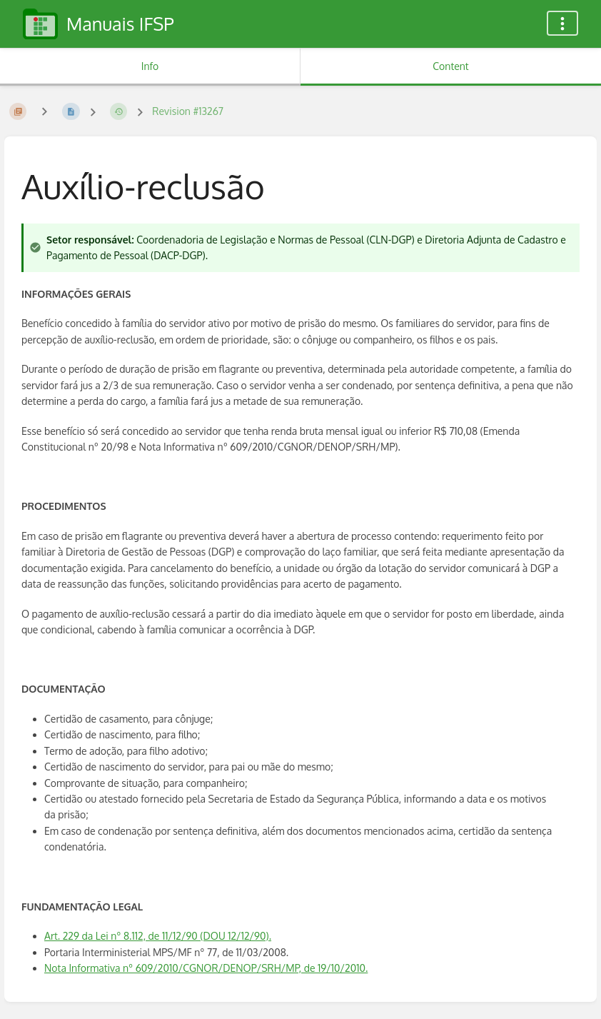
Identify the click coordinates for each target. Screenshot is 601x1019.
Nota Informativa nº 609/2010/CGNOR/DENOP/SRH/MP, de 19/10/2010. (206, 968)
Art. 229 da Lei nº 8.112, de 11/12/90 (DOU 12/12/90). (157, 936)
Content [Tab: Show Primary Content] (450, 66)
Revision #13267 (187, 111)
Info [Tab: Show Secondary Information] (150, 66)
